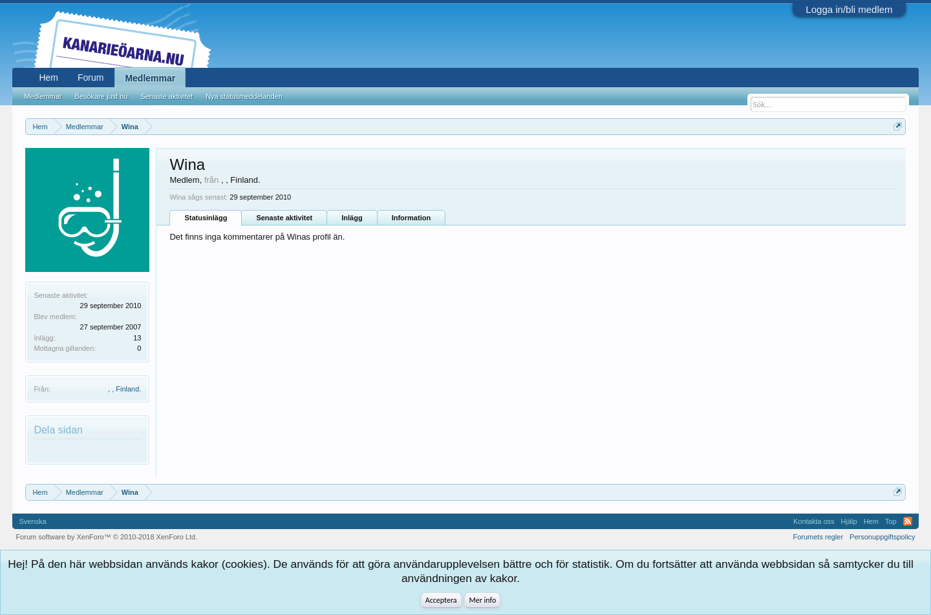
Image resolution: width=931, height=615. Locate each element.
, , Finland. (124, 389)
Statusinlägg (205, 218)
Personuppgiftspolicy (882, 537)
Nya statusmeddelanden (244, 96)
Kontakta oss (814, 521)
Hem (48, 77)
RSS (907, 521)
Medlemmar (150, 78)
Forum (90, 77)
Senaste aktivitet (284, 218)
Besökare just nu (100, 96)
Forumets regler (818, 537)
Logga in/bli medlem (849, 9)
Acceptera (441, 600)
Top (891, 521)
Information (411, 218)
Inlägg (351, 218)
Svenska (32, 521)
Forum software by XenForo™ (106, 537)
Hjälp (849, 521)
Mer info (482, 600)
